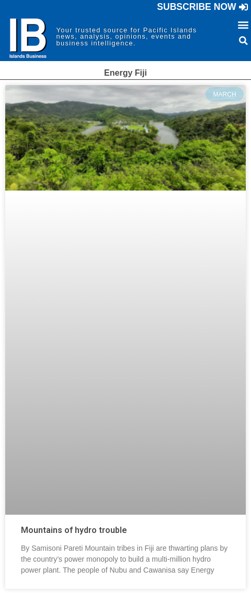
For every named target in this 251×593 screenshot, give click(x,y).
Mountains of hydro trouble (74, 530)
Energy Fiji (125, 72)
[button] (202, 7)
